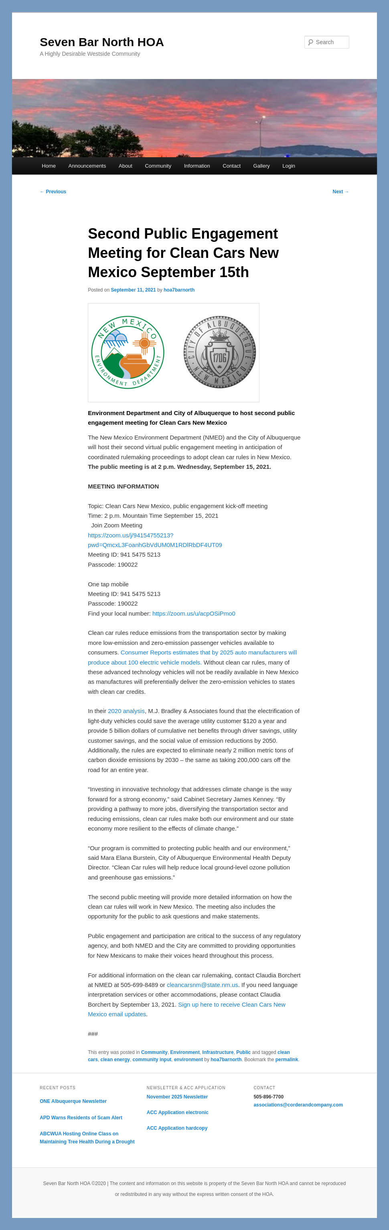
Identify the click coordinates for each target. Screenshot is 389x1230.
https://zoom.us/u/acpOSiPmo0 (193, 613)
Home (49, 166)
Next (341, 192)
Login (288, 166)
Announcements (87, 166)
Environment (185, 1052)
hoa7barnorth (179, 290)
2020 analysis (126, 710)
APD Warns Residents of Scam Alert (81, 1118)
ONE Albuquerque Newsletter (73, 1101)
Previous (53, 192)
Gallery (261, 166)
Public (243, 1052)
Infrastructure (218, 1052)
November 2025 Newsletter (177, 1097)
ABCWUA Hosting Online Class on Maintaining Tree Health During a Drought (87, 1138)
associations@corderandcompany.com (298, 1105)
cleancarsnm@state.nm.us (202, 984)
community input (152, 1059)
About (125, 166)
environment (188, 1059)
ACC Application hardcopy (177, 1128)
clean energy (115, 1059)
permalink (287, 1059)
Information (197, 166)
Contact (232, 166)
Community (158, 166)
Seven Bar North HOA (102, 42)
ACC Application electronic (178, 1112)
